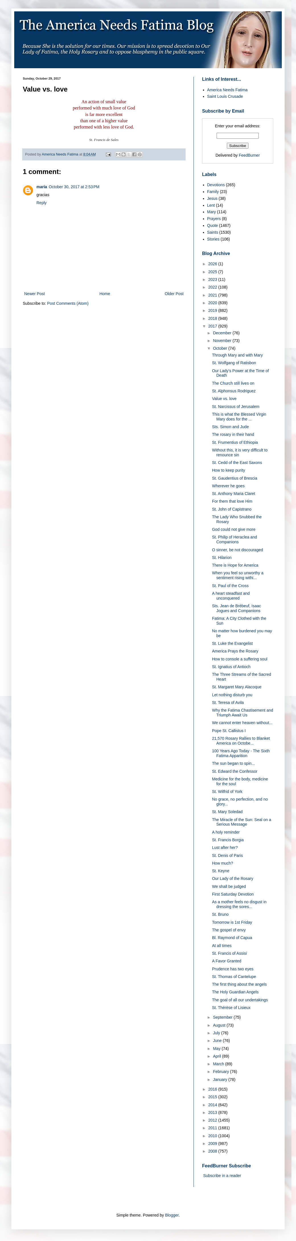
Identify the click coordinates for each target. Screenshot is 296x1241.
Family (213, 191)
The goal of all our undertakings (240, 1000)
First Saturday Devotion (233, 894)
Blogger (171, 1215)
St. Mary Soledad (227, 811)
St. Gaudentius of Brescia (234, 478)
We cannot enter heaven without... (242, 722)
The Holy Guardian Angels (235, 992)
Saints (212, 232)
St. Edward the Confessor (235, 771)
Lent (211, 205)
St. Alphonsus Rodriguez (234, 391)
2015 (213, 1097)
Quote (212, 225)
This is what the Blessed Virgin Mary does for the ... (239, 416)
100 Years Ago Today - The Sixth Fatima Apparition (241, 753)
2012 (213, 1120)
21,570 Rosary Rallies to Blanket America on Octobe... (241, 740)
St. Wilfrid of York (227, 791)
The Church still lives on (233, 383)
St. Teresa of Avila (228, 702)
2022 (213, 287)
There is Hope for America (235, 565)
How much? (222, 863)
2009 (213, 1143)
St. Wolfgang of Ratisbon (234, 363)
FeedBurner (249, 155)
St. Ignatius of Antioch (231, 666)
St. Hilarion (221, 557)
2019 (213, 310)
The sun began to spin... (233, 763)
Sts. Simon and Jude (230, 426)
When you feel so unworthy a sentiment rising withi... (238, 575)
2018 (213, 318)
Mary (211, 212)
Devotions (216, 185)
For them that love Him (232, 501)
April (217, 1056)
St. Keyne (220, 871)
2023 (213, 279)
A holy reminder (226, 832)
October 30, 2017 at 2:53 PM (74, 187)
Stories (213, 239)
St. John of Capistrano (232, 509)
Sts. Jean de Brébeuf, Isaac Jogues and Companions (236, 608)
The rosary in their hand (233, 434)
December (222, 333)
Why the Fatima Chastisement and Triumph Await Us (242, 712)
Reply (41, 202)
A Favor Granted (226, 961)
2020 (213, 303)
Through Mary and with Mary (237, 355)
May (217, 1048)
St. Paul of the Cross (230, 585)
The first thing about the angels (239, 984)
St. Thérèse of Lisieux (231, 1007)
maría (41, 187)
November (222, 340)
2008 (213, 1151)
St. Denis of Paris (227, 855)
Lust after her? (225, 847)
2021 (213, 295)
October (220, 348)
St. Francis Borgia (228, 840)
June (218, 1040)
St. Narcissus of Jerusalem (236, 406)
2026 (213, 264)
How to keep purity (228, 470)
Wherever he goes (228, 486)
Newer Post (34, 293)
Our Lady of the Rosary (232, 878)
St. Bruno (220, 914)
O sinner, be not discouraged (237, 550)
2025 (213, 272)
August (219, 1025)
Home (104, 293)
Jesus (212, 198)
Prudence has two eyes (233, 969)
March (219, 1064)
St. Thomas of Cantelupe (234, 976)
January (220, 1079)
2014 (213, 1105)
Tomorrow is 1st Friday (232, 922)
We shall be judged (229, 886)
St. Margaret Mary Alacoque (237, 687)
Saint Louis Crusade (225, 96)
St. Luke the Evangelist (232, 643)
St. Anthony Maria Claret (233, 493)
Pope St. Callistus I (229, 730)
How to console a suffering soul (239, 659)
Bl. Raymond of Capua (232, 937)
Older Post (174, 293)
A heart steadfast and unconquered (231, 595)
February (221, 1071)
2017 (213, 326)
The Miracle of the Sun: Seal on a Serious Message (241, 822)
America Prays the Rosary (235, 651)
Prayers (214, 218)
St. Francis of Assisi (229, 953)
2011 (213, 1128)
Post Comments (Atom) (68, 303)
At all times (221, 945)
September (223, 1017)
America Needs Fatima (227, 90)
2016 (213, 1089)
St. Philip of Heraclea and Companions (234, 539)
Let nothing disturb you (232, 695)
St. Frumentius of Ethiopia (235, 442)
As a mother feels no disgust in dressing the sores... (239, 904)
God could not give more (234, 529)
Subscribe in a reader (222, 1175)
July (217, 1033)
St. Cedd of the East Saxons (237, 462)
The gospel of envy (229, 930)
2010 (213, 1136)
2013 (213, 1112)
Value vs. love (224, 398)
